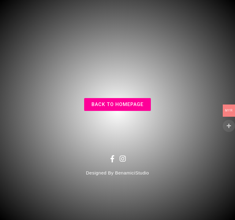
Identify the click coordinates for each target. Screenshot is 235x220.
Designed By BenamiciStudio (117, 172)
